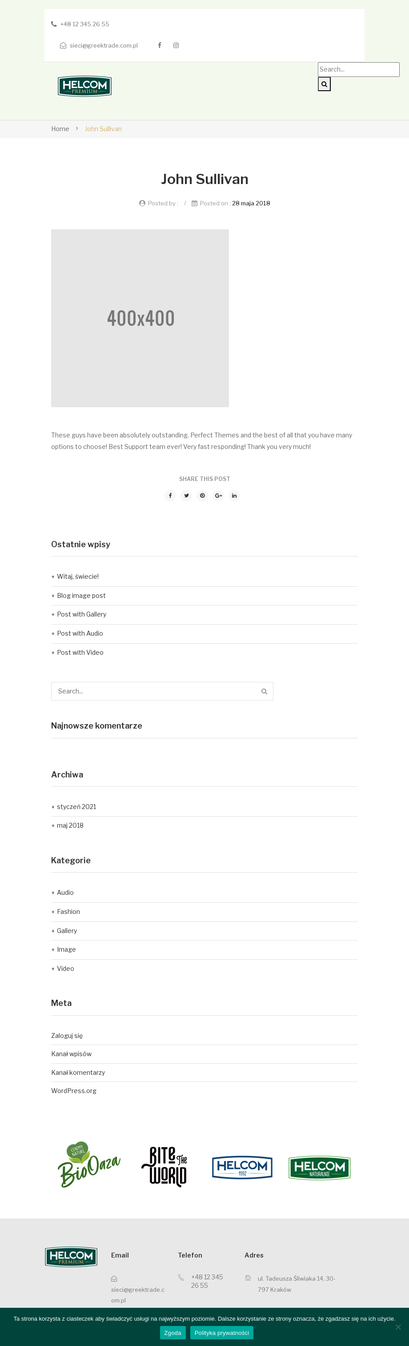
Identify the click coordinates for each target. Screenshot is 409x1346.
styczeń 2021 (76, 806)
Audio (65, 892)
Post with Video (80, 652)
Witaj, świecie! (78, 576)
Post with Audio (80, 633)
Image (66, 949)
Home (60, 128)
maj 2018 (70, 825)
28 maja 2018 (251, 203)
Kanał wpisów (71, 1054)
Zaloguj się (67, 1035)
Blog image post (81, 595)
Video (65, 968)
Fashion (68, 911)
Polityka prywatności (222, 1333)
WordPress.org (73, 1090)
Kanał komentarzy (78, 1072)
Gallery (67, 930)
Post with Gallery (81, 614)
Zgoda (172, 1333)
